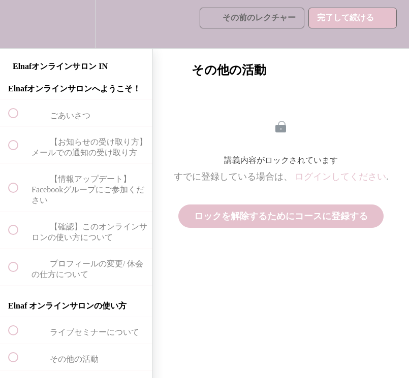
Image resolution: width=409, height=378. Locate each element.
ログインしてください (340, 176)
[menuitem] (76, 24)
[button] (19, 24)
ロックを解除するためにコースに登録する (281, 216)
